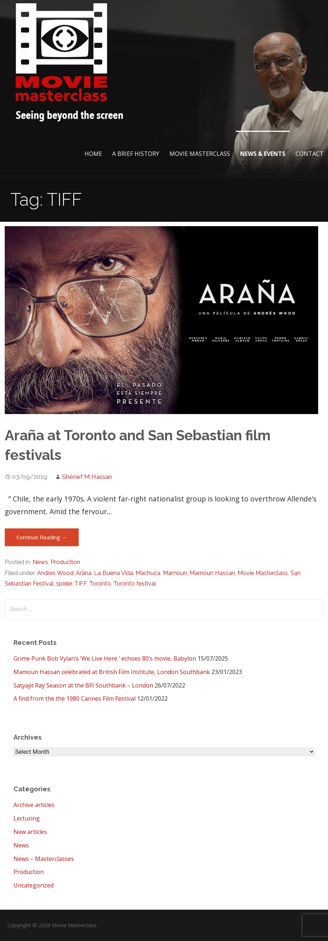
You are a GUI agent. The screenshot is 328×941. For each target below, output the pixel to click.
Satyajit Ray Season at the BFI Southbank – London (83, 685)
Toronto (100, 583)
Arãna (83, 573)
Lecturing (26, 818)
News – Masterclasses (43, 859)
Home (93, 154)
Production (65, 562)
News (40, 562)
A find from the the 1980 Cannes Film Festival (74, 698)
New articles (30, 832)
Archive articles (34, 805)
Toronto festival (134, 583)
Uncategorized (33, 885)
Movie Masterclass (199, 154)
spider (64, 583)
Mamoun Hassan (212, 573)
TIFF (80, 583)
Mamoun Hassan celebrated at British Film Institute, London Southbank (111, 672)
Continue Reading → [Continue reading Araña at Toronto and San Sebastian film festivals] (41, 537)
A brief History (135, 154)
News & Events (262, 154)
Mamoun (175, 573)
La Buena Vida (113, 573)
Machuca (148, 573)
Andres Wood (55, 573)
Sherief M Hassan (87, 476)
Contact (310, 154)
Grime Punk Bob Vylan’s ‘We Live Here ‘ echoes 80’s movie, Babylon (104, 658)
